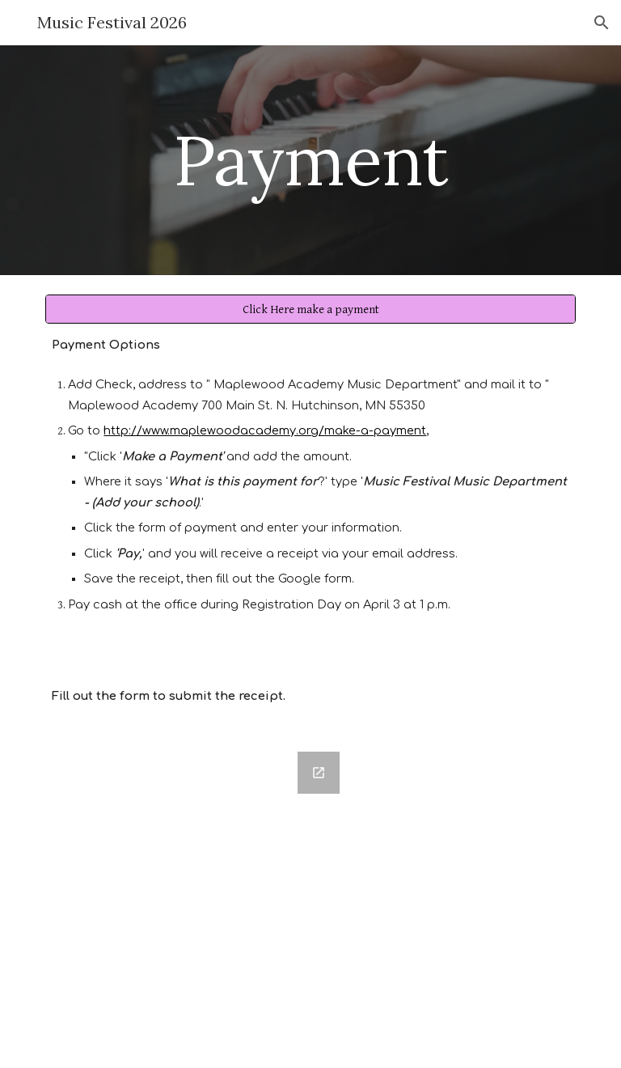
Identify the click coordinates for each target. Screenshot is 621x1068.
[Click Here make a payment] (310, 309)
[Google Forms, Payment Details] (197, 900)
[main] (310, 160)
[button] (601, 22)
